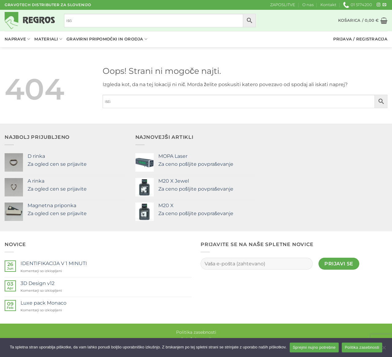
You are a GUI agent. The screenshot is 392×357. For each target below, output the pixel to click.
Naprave (17, 39)
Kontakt (328, 4)
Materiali (48, 39)
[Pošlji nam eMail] (384, 5)
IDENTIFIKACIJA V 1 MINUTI (54, 263)
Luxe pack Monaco (43, 303)
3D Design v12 (38, 283)
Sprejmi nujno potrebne (314, 347)
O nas (308, 4)
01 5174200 (357, 5)
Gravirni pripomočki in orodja (106, 39)
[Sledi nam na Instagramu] (378, 5)
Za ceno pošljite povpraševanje (195, 164)
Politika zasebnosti (196, 332)
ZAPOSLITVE (282, 4)
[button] (362, 20)
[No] (383, 349)
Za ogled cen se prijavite (57, 164)
